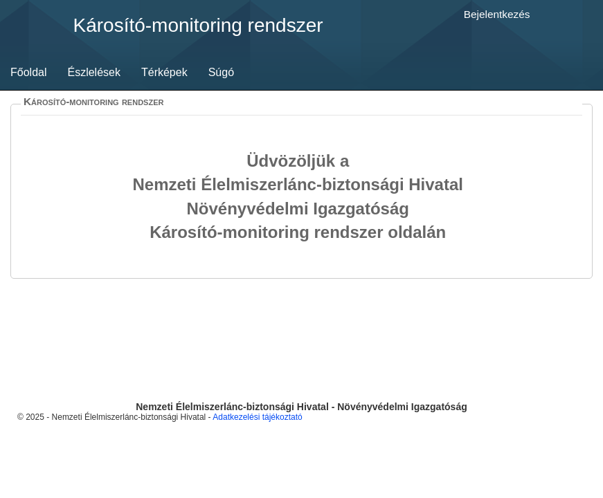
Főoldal (28, 72)
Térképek (164, 72)
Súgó (221, 72)
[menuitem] (28, 72)
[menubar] (122, 72)
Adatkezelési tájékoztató (257, 417)
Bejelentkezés (497, 14)
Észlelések (93, 72)
